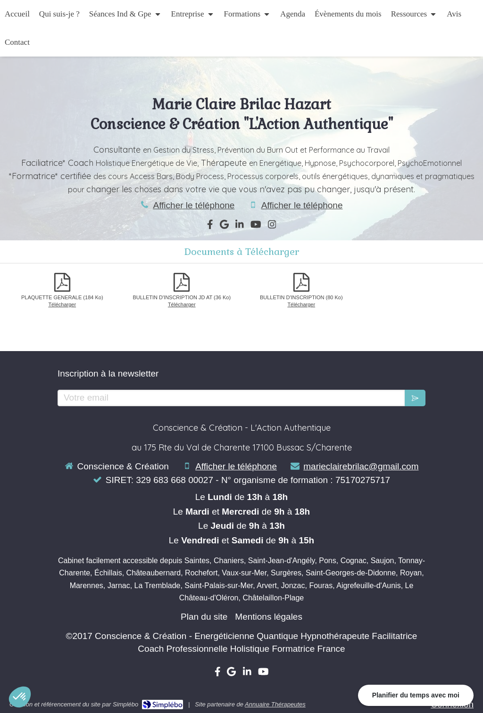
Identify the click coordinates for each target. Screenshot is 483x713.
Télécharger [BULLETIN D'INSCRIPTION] (301, 304)
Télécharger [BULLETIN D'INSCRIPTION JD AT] (182, 304)
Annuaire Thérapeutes (275, 704)
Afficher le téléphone (193, 205)
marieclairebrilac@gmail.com (360, 466)
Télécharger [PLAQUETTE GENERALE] (62, 304)
